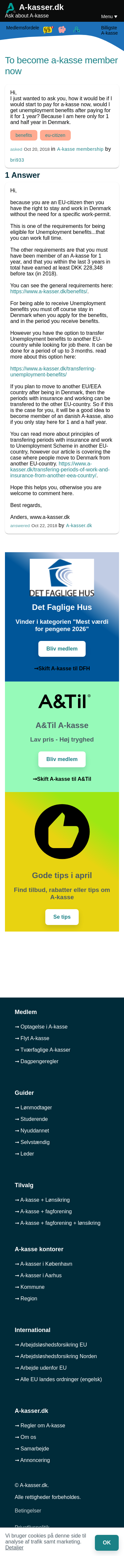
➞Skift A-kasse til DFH (62, 668)
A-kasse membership (80, 149)
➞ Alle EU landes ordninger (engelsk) (58, 1379)
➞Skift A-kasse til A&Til (62, 779)
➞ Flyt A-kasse (32, 1038)
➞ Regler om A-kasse (40, 1425)
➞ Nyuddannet (32, 1130)
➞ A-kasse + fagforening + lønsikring (58, 1223)
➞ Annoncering (32, 1460)
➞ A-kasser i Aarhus (38, 1275)
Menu (107, 16)
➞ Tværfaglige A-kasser (42, 1050)
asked (16, 149)
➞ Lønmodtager (33, 1107)
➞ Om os (25, 1437)
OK (107, 1542)
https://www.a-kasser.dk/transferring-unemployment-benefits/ (53, 371)
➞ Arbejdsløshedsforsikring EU (51, 1345)
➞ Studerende (31, 1119)
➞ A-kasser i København (43, 1264)
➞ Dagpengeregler (37, 1061)
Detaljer (14, 1547)
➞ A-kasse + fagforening (43, 1211)
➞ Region (26, 1298)
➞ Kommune (30, 1287)
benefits (24, 135)
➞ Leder (24, 1154)
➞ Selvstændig (32, 1142)
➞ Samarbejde (32, 1448)
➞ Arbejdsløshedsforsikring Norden (56, 1356)
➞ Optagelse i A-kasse (41, 1027)
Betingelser (28, 1510)
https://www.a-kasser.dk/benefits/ (48, 291)
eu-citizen (55, 135)
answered (20, 525)
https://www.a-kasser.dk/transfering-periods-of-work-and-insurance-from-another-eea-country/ (60, 469)
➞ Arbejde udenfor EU (41, 1368)
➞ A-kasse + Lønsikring (42, 1200)
